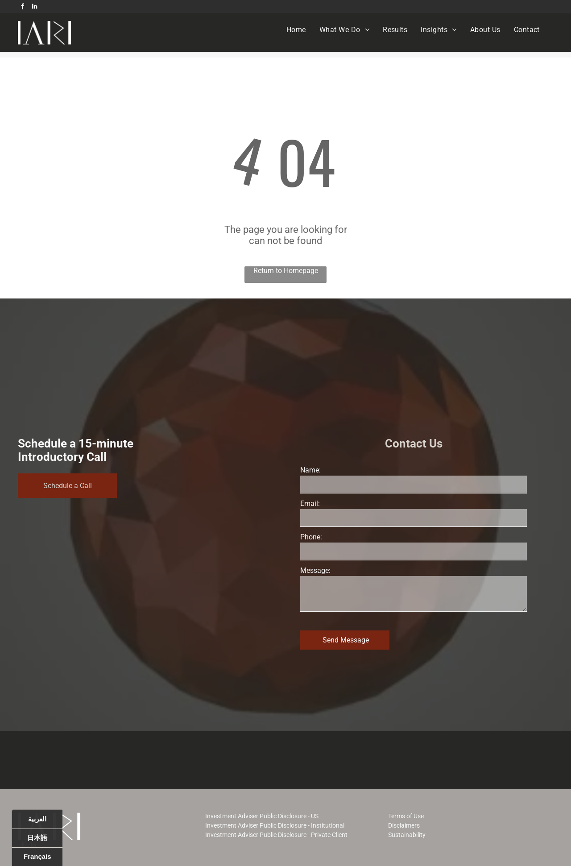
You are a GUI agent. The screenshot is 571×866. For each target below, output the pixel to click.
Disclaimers (404, 825)
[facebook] (22, 7)
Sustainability (407, 834)
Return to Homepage (285, 270)
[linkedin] (34, 7)
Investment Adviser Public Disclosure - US (262, 816)
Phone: (311, 537)
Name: (310, 470)
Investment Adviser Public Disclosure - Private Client (276, 834)
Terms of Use (406, 816)
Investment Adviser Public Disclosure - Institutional (274, 825)
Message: (315, 570)
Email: (310, 503)
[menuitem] (296, 29)
